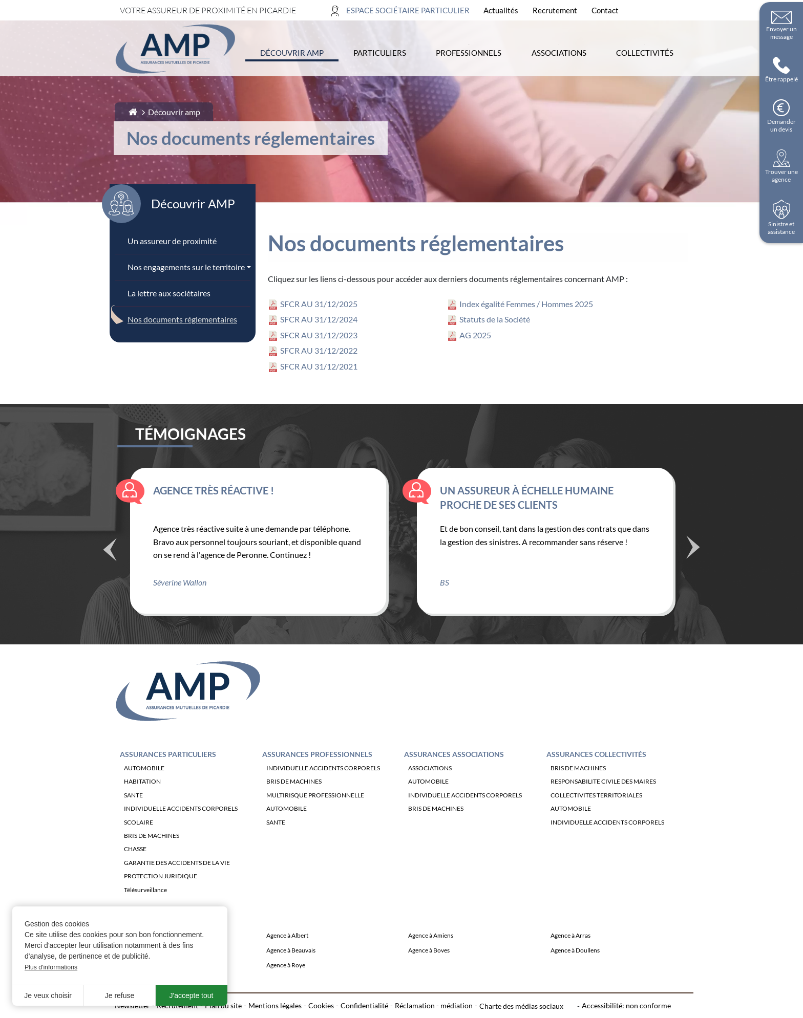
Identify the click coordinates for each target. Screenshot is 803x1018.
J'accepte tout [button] (192, 995)
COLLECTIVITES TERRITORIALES (596, 823)
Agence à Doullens (575, 978)
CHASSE (135, 877)
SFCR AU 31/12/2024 (318, 319)
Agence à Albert (287, 963)
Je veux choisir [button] (48, 995)
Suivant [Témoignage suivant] (693, 574)
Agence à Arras (570, 963)
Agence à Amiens (430, 963)
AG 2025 (475, 335)
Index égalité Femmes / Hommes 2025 (526, 304)
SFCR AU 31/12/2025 (318, 304)
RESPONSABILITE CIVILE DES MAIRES (603, 809)
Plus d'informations (51, 967)
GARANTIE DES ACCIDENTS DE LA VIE (177, 890)
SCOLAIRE (138, 850)
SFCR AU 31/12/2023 (318, 335)
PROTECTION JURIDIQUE (160, 904)
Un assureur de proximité (172, 241)
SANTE (133, 823)
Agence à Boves (429, 978)
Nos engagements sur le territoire (186, 267)
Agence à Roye (285, 993)
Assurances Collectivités (596, 782)
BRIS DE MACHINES (151, 864)
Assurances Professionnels (317, 782)
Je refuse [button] (120, 995)
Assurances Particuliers (168, 782)
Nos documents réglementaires (182, 319)
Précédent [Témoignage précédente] (109, 578)
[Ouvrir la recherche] (677, 11)
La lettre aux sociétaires (169, 293)
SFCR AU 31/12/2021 (318, 366)
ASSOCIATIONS (430, 796)
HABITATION (142, 809)
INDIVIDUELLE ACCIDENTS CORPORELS (181, 836)
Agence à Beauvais (290, 978)
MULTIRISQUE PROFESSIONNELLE (315, 823)
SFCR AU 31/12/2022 (318, 350)
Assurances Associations (454, 782)
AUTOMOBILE (144, 796)
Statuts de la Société (494, 319)
